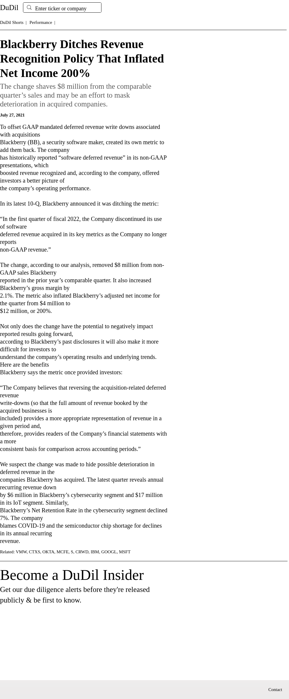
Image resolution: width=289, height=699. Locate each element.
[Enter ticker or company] (62, 9)
